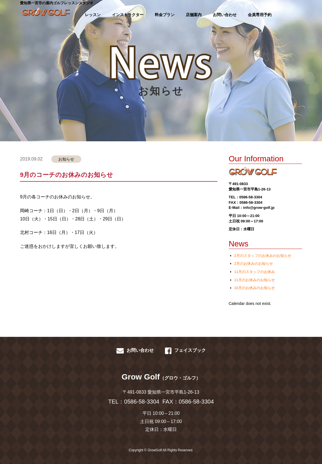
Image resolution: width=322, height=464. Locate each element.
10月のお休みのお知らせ (254, 288)
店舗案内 (194, 15)
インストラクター (128, 15)
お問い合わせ (225, 15)
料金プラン (165, 15)
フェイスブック (185, 350)
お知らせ (66, 159)
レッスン (93, 15)
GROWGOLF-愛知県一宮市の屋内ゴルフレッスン (44, 14)
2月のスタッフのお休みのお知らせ (262, 255)
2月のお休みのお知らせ (253, 263)
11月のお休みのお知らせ (254, 280)
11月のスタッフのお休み (254, 272)
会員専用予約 (260, 15)
